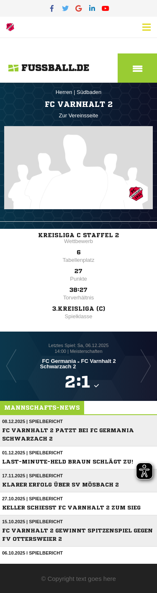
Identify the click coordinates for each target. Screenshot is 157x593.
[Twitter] (65, 8)
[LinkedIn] (92, 8)
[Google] (78, 8)
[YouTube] (105, 8)
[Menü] (146, 27)
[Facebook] (52, 8)
